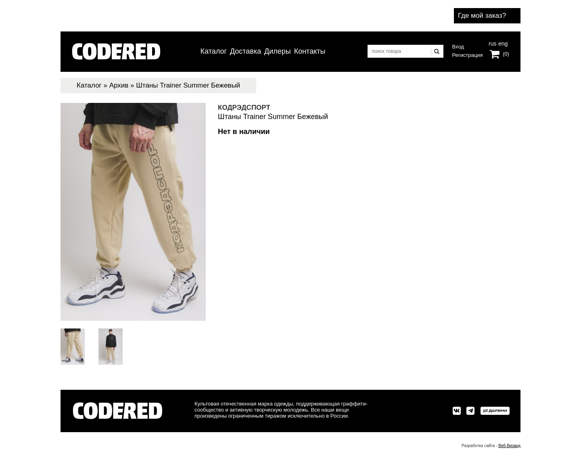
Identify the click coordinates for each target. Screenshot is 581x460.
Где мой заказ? (482, 15)
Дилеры (277, 51)
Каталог (214, 51)
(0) (506, 54)
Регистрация (467, 55)
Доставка (245, 51)
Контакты (310, 51)
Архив (119, 85)
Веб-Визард (509, 445)
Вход (458, 47)
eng (502, 42)
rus (492, 42)
